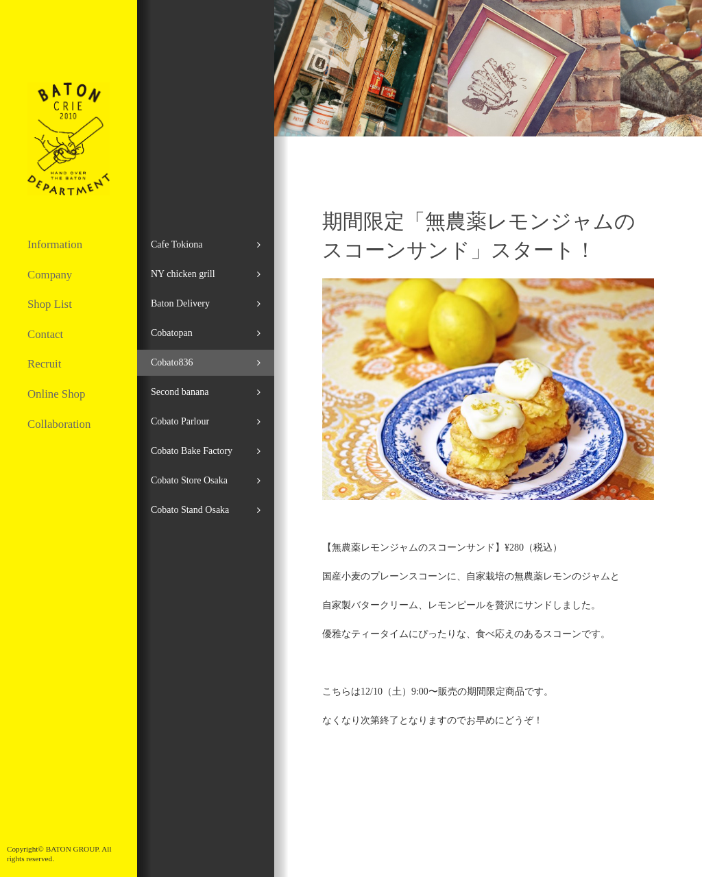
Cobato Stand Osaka (190, 510)
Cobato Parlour (180, 421)
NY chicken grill (183, 274)
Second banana (179, 392)
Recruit (44, 363)
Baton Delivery (180, 303)
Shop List (49, 304)
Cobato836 (172, 362)
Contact (45, 334)
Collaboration (58, 424)
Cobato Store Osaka (189, 480)
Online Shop (56, 393)
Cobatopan (172, 333)
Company (49, 274)
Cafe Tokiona (176, 244)
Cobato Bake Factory (191, 451)
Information (54, 244)
